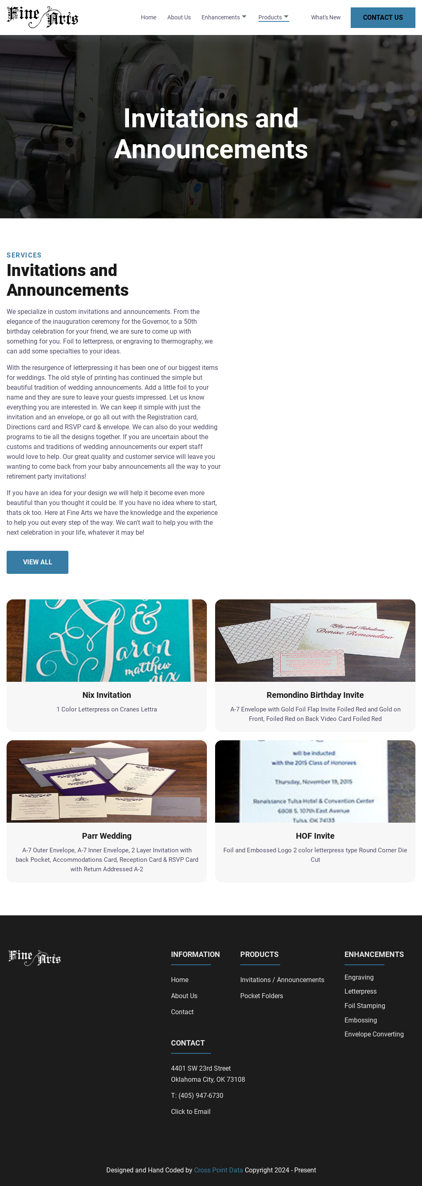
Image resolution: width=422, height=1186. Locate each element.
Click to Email (191, 1112)
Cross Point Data (218, 1170)
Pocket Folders (261, 996)
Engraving (359, 977)
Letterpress (361, 991)
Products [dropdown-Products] (273, 17)
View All (37, 562)
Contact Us (383, 17)
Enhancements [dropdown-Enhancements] (224, 17)
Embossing (361, 1020)
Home (148, 17)
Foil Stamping (365, 1006)
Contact (182, 1012)
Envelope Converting (374, 1034)
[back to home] (44, 17)
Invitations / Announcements (282, 980)
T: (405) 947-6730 (197, 1095)
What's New (326, 17)
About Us (179, 17)
